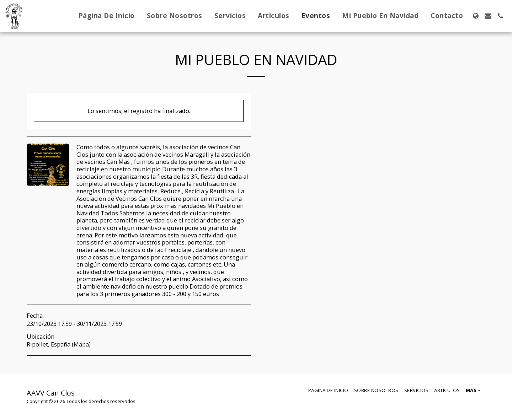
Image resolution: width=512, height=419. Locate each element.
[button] (488, 15)
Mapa (81, 344)
